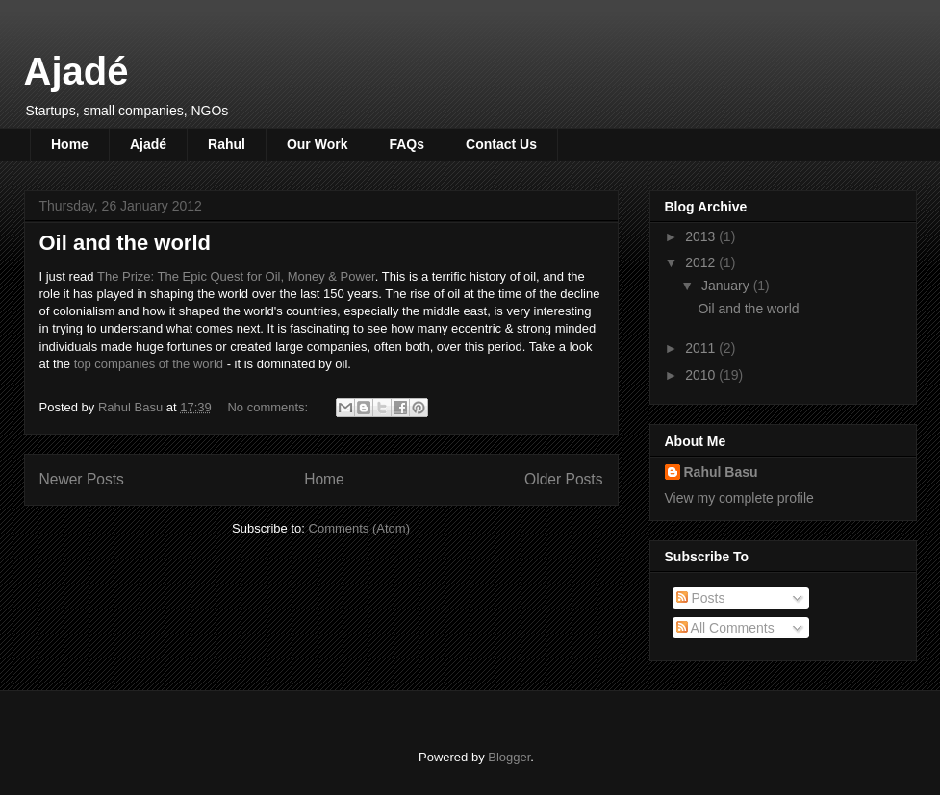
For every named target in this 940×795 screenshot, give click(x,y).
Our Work (317, 144)
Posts (700, 598)
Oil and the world (125, 243)
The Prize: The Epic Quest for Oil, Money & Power (236, 276)
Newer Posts (81, 479)
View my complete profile (739, 498)
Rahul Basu (721, 472)
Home (70, 144)
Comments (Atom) (359, 528)
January (727, 285)
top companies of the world (148, 364)
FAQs (406, 144)
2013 (702, 236)
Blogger (509, 757)
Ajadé (76, 71)
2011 (702, 348)
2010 (702, 375)
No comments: (269, 407)
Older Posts (563, 479)
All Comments (725, 627)
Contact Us (501, 144)
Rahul (226, 144)
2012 (702, 262)
